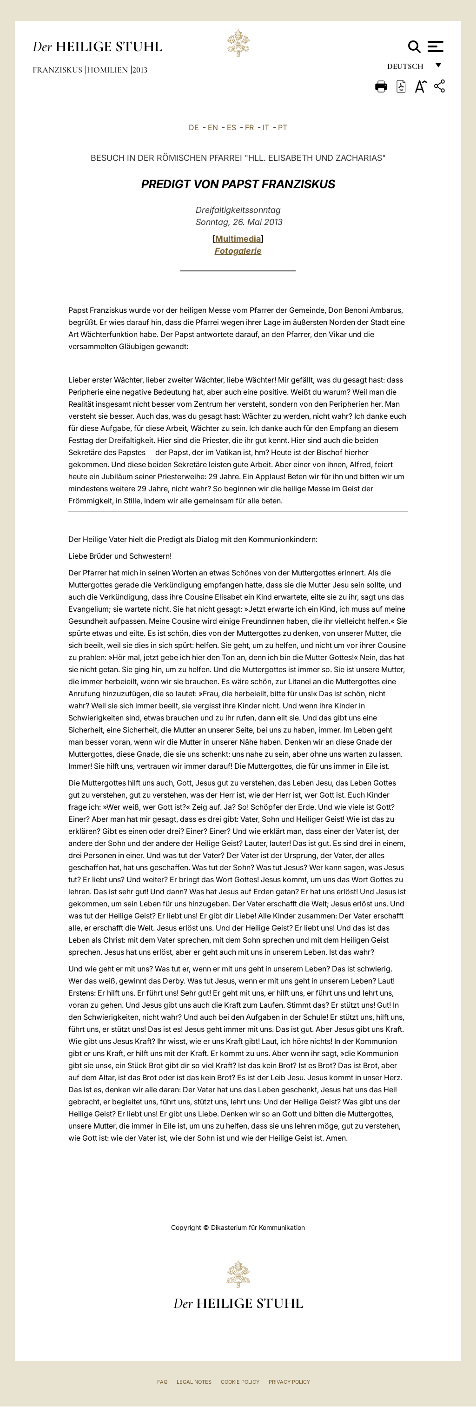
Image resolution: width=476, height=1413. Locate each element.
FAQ (162, 1382)
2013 (139, 70)
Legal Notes (194, 1382)
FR (249, 127)
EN (213, 127)
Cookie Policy (240, 1382)
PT (282, 127)
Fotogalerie (238, 251)
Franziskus (58, 70)
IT (266, 127)
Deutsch (408, 68)
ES (231, 127)
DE (194, 127)
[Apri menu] (434, 46)
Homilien (108, 70)
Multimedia (238, 239)
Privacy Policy (289, 1382)
